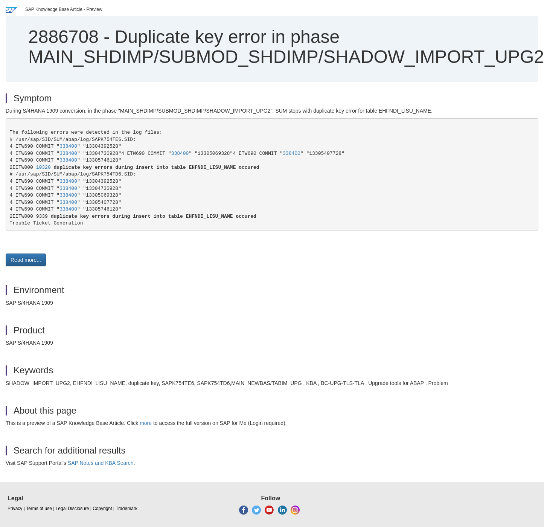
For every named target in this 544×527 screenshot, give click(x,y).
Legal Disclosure (72, 508)
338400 (68, 146)
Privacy (15, 508)
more (146, 423)
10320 (43, 167)
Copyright (102, 508)
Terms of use (39, 508)
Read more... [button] (26, 260)
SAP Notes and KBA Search (101, 463)
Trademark (126, 508)
